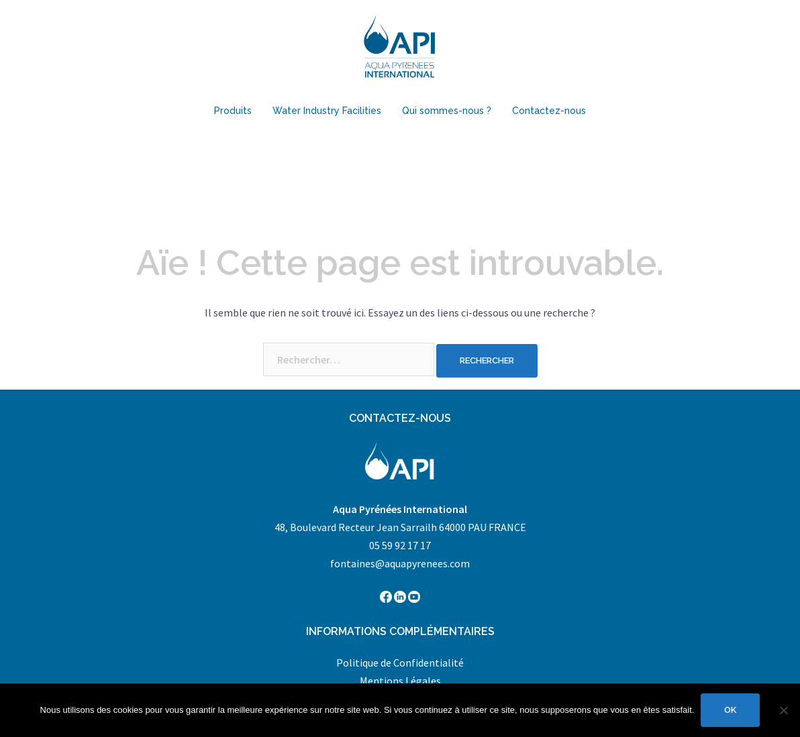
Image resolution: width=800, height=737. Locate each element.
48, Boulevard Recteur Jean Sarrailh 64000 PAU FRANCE (400, 527)
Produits (233, 110)
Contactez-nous (549, 110)
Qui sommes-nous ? (446, 110)
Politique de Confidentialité (400, 662)
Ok (730, 710)
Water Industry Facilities (326, 110)
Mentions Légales (400, 680)
